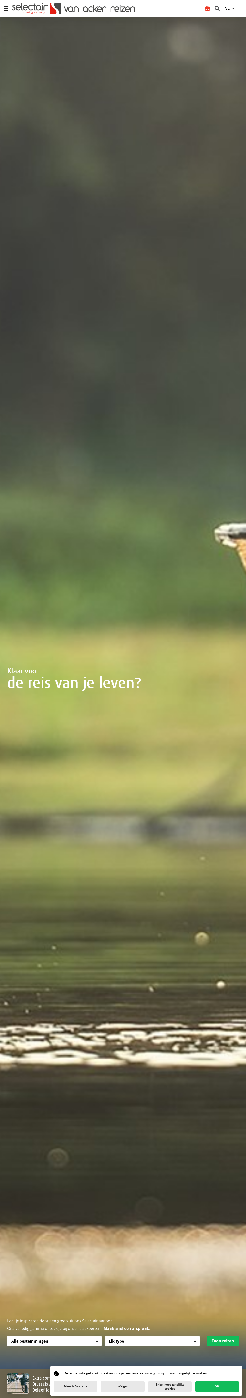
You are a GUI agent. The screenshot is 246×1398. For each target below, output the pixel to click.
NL (227, 8)
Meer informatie (75, 1386)
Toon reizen (223, 1341)
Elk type (116, 1341)
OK (217, 1386)
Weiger (123, 1386)
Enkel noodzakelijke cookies (170, 1386)
